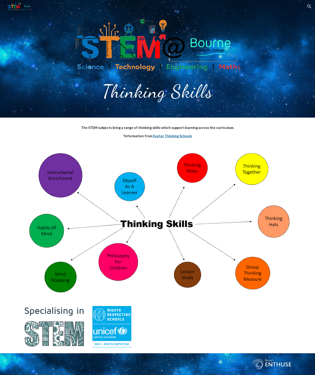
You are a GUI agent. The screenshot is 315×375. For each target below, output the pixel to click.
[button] (309, 6)
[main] (157, 90)
